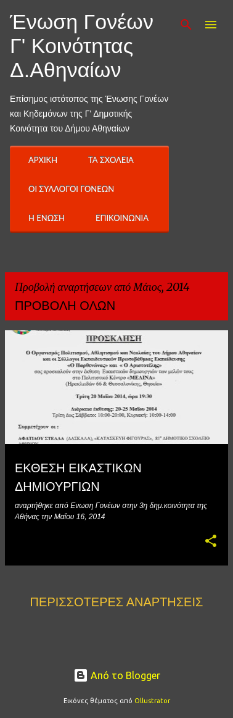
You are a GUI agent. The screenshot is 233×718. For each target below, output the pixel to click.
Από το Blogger (116, 675)
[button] (210, 542)
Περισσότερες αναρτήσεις (116, 602)
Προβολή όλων (65, 305)
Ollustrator (152, 700)
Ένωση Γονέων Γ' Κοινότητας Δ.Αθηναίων (81, 45)
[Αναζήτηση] (186, 25)
